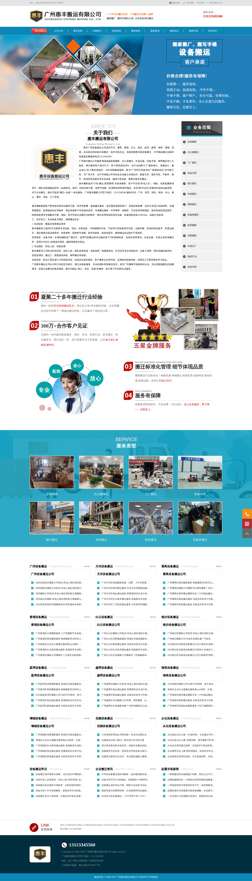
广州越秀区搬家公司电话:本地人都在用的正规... (125, 684)
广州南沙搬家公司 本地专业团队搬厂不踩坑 (189, 639)
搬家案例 (154, 31)
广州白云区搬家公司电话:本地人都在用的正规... (125, 633)
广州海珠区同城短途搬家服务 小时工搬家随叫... (191, 706)
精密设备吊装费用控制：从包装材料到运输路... (125, 790)
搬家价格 (193, 31)
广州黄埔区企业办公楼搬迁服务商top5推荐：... (59, 644)
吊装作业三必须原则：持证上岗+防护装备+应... (59, 780)
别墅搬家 (192, 235)
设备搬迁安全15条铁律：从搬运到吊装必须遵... (59, 796)
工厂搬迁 (192, 162)
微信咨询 (176, 3)
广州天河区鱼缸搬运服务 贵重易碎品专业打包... (125, 593)
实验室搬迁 (193, 215)
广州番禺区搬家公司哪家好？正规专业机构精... (59, 655)
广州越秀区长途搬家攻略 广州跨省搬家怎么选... (125, 706)
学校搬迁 (192, 194)
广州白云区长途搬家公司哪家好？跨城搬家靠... (125, 655)
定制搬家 (192, 142)
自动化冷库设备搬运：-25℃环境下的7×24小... (124, 796)
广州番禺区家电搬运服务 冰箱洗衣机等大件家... (191, 599)
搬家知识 (174, 31)
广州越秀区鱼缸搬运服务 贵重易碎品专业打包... (125, 689)
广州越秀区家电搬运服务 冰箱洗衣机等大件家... (125, 695)
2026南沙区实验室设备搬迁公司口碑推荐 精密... (191, 655)
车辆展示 (97, 31)
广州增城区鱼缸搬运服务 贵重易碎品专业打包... (59, 751)
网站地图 (64, 829)
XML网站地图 (75, 829)
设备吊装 (192, 173)
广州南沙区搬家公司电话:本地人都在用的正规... (191, 633)
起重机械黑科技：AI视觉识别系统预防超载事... (190, 780)
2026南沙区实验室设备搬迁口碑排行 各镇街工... (191, 649)
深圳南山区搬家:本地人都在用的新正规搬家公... (59, 599)
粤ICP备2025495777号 (89, 865)
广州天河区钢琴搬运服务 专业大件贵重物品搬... (125, 588)
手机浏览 (190, 3)
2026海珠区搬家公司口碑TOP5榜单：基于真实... (191, 684)
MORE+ (87, 566)
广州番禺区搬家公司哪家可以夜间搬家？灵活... (190, 588)
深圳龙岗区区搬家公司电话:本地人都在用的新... (59, 582)
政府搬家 (192, 225)
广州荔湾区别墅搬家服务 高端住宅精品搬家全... (59, 684)
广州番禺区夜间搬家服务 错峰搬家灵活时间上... (191, 582)
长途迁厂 (192, 246)
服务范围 (77, 31)
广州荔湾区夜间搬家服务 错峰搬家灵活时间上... (59, 689)
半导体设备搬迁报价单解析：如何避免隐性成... (125, 774)
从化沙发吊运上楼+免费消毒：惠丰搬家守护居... (191, 740)
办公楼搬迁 (193, 152)
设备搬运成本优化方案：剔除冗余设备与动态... (125, 785)
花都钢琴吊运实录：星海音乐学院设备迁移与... (125, 751)
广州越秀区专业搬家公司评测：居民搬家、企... (125, 700)
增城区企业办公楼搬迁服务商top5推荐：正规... (59, 740)
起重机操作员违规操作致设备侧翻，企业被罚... (190, 790)
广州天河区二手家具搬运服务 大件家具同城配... (125, 604)
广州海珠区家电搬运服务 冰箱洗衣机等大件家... (191, 700)
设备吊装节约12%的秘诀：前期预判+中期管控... (125, 780)
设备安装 (192, 267)
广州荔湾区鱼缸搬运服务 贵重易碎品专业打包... (59, 700)
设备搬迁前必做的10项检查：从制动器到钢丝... (59, 785)
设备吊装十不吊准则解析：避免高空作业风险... (59, 790)
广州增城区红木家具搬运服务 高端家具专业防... (59, 745)
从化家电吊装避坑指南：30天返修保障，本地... (190, 756)
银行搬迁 (192, 183)
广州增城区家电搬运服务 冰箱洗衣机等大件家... (59, 756)
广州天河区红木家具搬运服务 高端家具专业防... (125, 599)
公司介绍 (58, 31)
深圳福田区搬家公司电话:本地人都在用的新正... (59, 588)
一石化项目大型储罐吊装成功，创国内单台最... (190, 796)
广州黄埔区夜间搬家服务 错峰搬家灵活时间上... (59, 639)
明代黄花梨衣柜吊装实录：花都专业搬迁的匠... (125, 745)
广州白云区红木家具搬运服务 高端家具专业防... (125, 649)
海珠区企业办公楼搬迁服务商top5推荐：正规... (190, 689)
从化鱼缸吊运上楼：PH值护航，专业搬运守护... (191, 734)
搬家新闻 (135, 31)
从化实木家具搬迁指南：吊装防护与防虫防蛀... (190, 745)
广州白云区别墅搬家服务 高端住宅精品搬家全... (125, 639)
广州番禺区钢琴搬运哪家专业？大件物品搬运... (190, 593)
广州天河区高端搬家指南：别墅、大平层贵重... (125, 582)
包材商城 (116, 31)
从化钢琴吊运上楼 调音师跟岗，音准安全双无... (191, 751)
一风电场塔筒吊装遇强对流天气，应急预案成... (190, 785)
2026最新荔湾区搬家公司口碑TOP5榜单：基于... (59, 695)
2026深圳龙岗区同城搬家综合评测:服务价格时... (59, 604)
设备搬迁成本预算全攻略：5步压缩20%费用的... (59, 774)
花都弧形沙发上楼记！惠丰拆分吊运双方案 (123, 740)
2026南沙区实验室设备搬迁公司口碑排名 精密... (191, 644)
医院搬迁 (192, 204)
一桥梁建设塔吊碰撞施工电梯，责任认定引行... (190, 774)
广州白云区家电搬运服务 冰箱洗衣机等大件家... (125, 644)
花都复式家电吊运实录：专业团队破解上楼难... (125, 756)
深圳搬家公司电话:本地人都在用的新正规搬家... (59, 593)
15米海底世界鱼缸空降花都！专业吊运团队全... (125, 734)
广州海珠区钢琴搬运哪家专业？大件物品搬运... (190, 695)
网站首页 (39, 31)
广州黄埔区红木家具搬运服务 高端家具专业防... (59, 649)
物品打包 (192, 256)
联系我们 (201, 3)
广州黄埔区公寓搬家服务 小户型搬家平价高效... (59, 633)
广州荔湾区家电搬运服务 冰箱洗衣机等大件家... (59, 706)
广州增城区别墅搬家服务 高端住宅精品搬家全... (59, 734)
